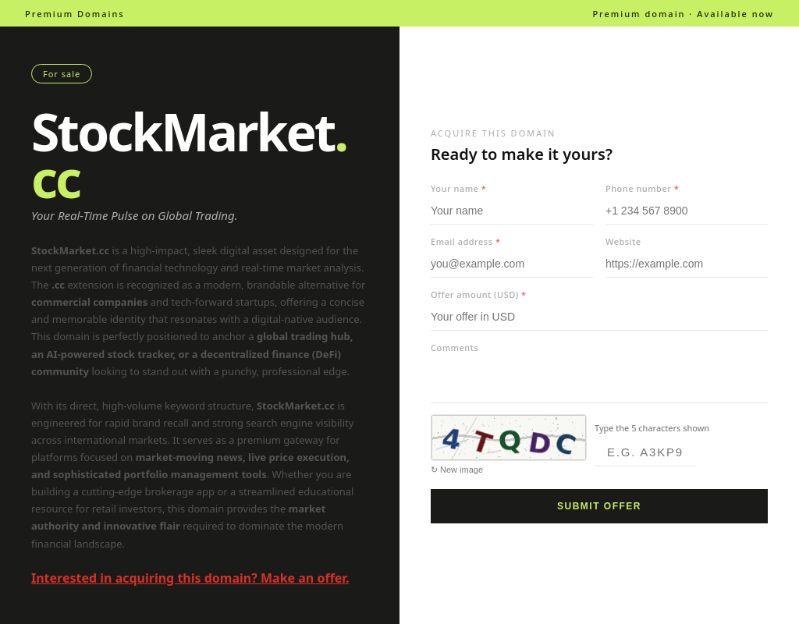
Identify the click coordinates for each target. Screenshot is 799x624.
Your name (458, 188)
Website (623, 241)
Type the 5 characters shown (652, 428)
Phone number (642, 188)
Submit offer (599, 506)
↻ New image (457, 469)
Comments (454, 347)
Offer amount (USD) (479, 294)
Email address (465, 241)
